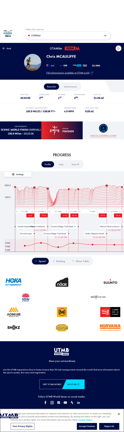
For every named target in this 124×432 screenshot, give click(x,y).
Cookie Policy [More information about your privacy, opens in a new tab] (85, 423)
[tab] (51, 87)
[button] (118, 48)
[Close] (118, 417)
